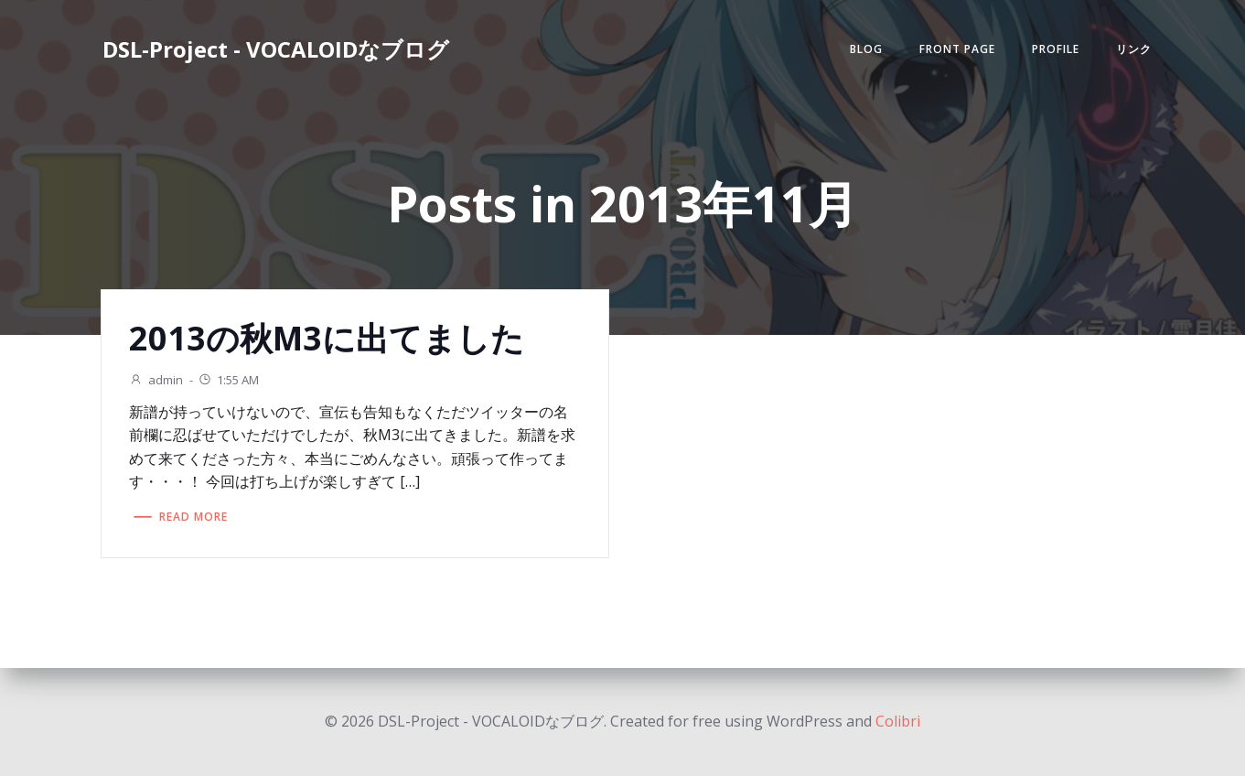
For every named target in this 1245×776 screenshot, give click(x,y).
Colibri (897, 721)
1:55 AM (228, 380)
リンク (1134, 49)
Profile (1055, 49)
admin (156, 380)
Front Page (957, 49)
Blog (866, 49)
